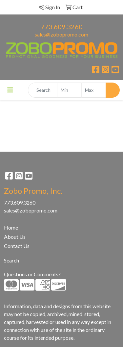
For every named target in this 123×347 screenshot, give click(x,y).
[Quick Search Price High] (93, 90)
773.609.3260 (62, 27)
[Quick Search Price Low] (69, 90)
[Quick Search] (42, 90)
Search (11, 260)
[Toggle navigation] (10, 90)
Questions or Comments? (32, 274)
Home (11, 227)
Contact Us (17, 246)
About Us (15, 237)
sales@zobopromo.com (61, 34)
